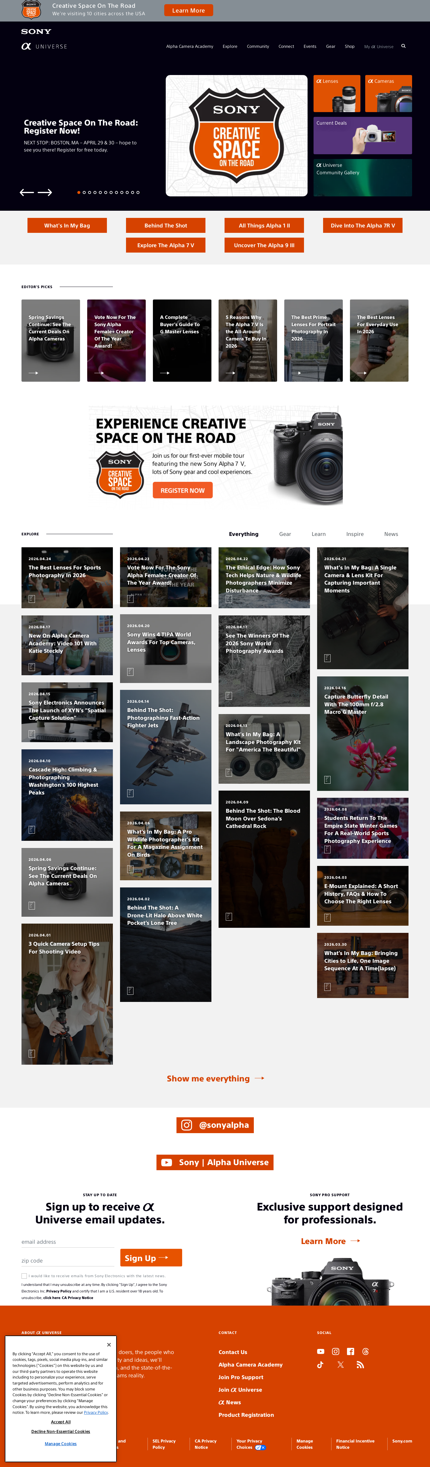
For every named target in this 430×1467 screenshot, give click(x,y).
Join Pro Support (241, 1376)
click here (51, 1297)
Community (258, 46)
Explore (230, 46)
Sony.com (402, 1440)
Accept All (61, 1421)
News (230, 1402)
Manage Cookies (61, 1443)
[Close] (109, 1344)
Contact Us (233, 1351)
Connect (286, 46)
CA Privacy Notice (77, 1297)
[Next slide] (45, 192)
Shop (350, 46)
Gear (330, 46)
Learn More (188, 10)
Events (310, 46)
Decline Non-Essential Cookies (60, 1431)
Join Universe (240, 1389)
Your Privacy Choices (251, 1444)
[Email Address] (68, 1242)
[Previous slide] (27, 192)
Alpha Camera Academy (189, 46)
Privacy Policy (58, 1291)
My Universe (379, 46)
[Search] (403, 46)
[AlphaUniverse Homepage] (44, 46)
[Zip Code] (68, 1260)
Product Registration (246, 1414)
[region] (61, 1398)
